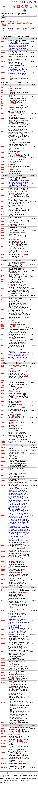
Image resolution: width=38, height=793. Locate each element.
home (3, 28)
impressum (5, 30)
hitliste (33, 28)
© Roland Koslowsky (7, 776)
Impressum (23, 773)
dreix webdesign (15, 776)
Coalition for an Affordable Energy (18, 447)
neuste (18, 28)
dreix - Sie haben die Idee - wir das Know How (28, 776)
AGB (4, 773)
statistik (25, 28)
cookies (22, 30)
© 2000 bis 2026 (4, 782)
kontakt (10, 28)
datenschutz (14, 30)
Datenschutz (13, 773)
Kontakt (33, 773)
